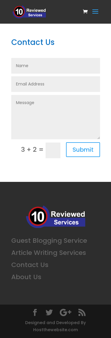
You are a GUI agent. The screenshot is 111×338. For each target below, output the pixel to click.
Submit (83, 149)
